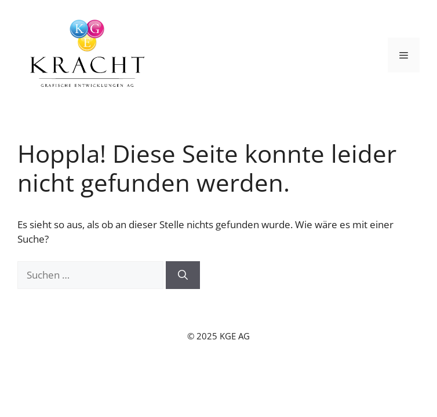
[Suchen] (183, 275)
